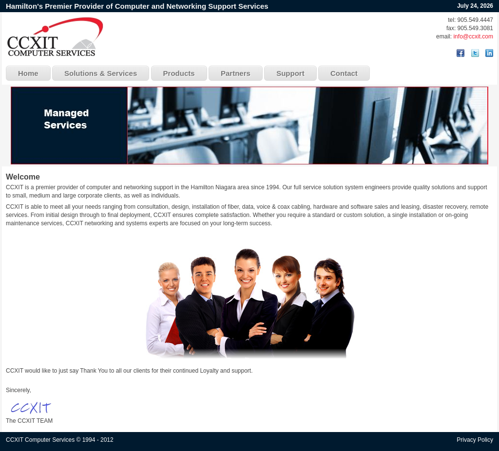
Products (179, 73)
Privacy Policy (475, 439)
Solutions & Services (100, 73)
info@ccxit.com (473, 36)
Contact (344, 73)
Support (290, 73)
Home (28, 73)
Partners (235, 73)
